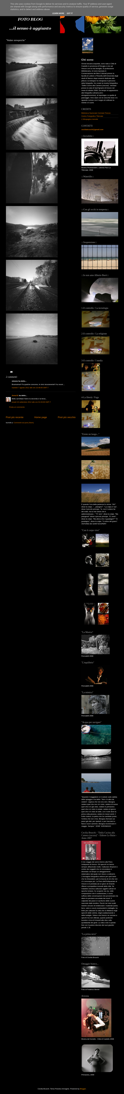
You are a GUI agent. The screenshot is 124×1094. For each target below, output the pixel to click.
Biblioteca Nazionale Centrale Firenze (96, 113)
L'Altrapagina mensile (89, 119)
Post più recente (15, 417)
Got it (70, 13)
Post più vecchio (67, 417)
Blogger (83, 1089)
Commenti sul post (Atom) (24, 423)
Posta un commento (17, 407)
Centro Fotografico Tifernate (92, 116)
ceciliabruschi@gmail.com (92, 129)
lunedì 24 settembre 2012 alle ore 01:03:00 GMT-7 (31, 402)
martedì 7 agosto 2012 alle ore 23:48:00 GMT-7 (30, 388)
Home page (40, 417)
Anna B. (15, 395)
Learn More (58, 13)
